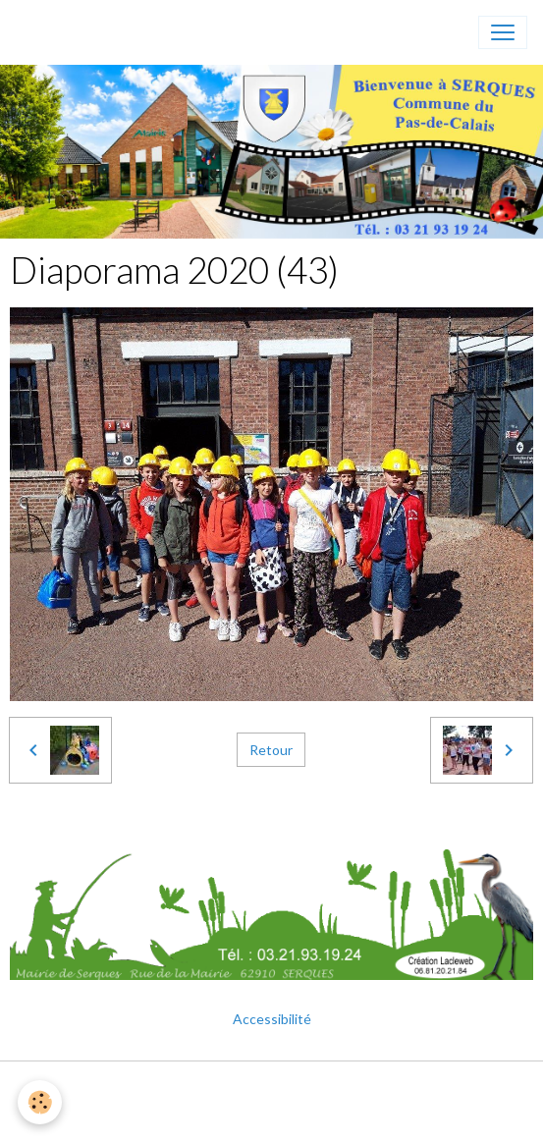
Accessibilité (272, 1018)
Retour (271, 749)
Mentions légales (271, 1087)
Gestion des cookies (272, 1116)
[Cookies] (40, 1102)
